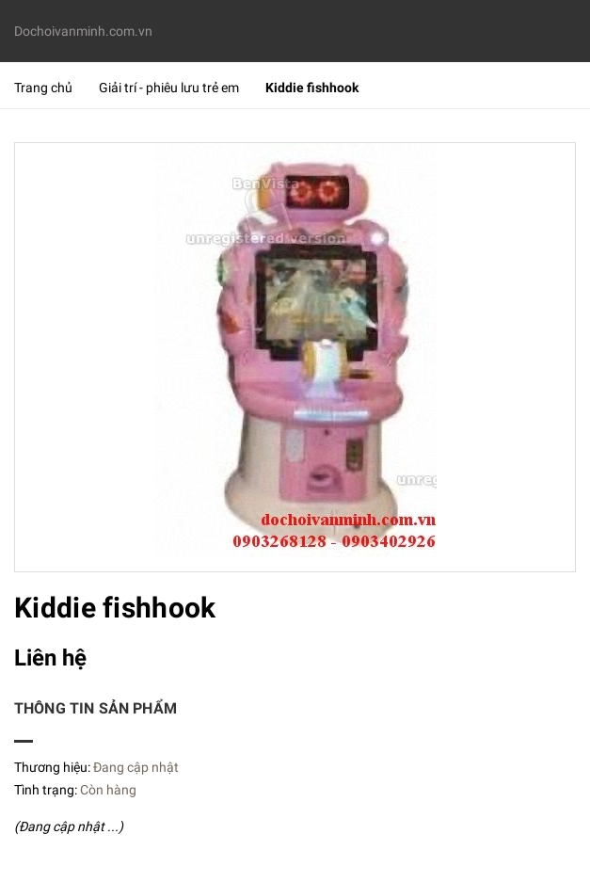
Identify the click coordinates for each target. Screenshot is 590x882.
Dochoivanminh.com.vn (83, 31)
